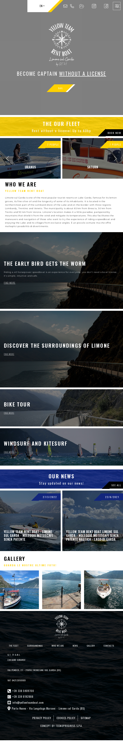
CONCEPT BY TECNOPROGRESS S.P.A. (61, 721)
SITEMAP (83, 714)
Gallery (91, 645)
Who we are (58, 645)
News (75, 645)
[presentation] (7, 158)
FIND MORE (9, 283)
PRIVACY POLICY (44, 714)
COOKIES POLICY (65, 714)
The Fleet (14, 645)
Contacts (109, 645)
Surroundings (35, 645)
